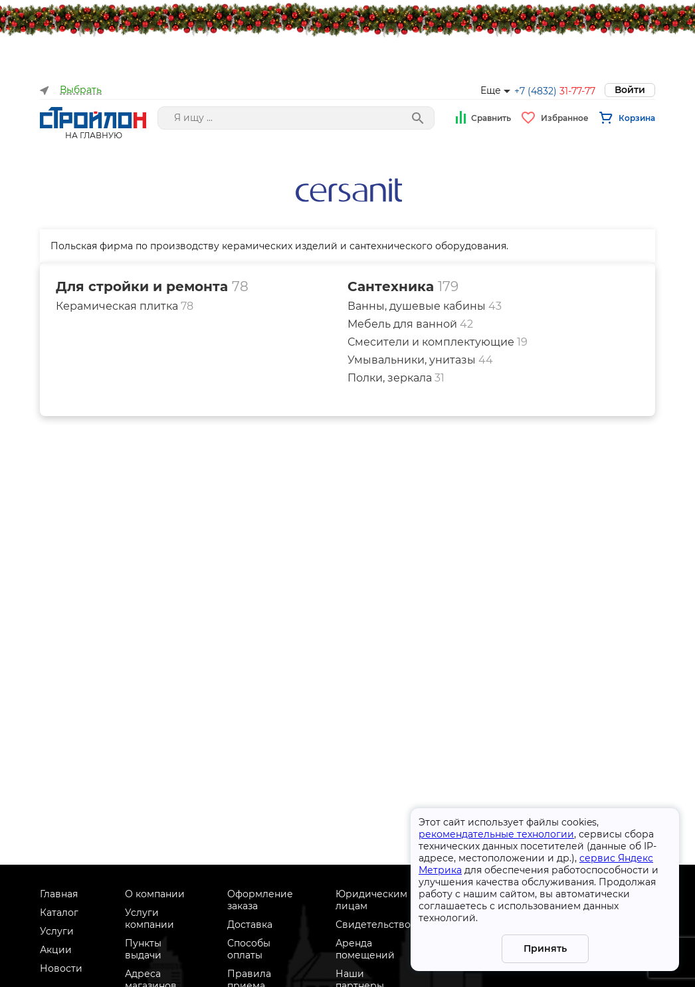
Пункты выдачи (143, 949)
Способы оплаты (248, 949)
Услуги (57, 931)
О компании (155, 894)
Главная (59, 894)
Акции (56, 950)
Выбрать (81, 90)
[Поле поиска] (296, 118)
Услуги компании (149, 919)
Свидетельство (373, 925)
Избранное (565, 118)
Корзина (637, 118)
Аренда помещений (365, 949)
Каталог (59, 913)
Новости (61, 968)
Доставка (249, 925)
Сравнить (491, 118)
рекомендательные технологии (496, 834)
